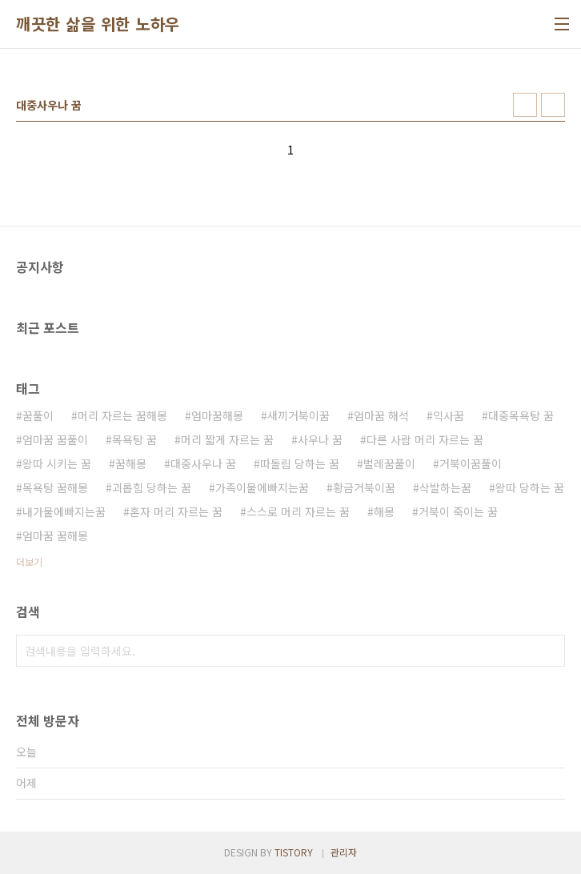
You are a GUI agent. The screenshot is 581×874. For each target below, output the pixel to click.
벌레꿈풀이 (389, 463)
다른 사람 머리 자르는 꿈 (425, 439)
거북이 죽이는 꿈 (458, 511)
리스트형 (553, 105)
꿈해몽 (130, 463)
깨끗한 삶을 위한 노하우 (98, 24)
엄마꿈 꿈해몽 (55, 535)
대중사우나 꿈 (203, 463)
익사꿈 (448, 415)
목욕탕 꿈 (134, 439)
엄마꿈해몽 (217, 415)
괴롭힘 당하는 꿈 (151, 487)
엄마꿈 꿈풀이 (55, 439)
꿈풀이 (38, 415)
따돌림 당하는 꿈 (299, 463)
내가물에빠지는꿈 (64, 511)
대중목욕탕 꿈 (521, 415)
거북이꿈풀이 (470, 463)
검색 (549, 650)
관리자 (344, 852)
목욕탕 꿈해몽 (55, 487)
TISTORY (293, 852)
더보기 (29, 561)
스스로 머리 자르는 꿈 (298, 511)
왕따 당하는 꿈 (529, 487)
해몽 (384, 511)
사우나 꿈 (320, 439)
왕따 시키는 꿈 (56, 463)
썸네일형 (525, 105)
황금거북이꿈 (364, 487)
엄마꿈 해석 (381, 415)
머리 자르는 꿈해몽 (122, 415)
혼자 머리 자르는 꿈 (176, 511)
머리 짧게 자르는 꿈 (227, 439)
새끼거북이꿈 (298, 415)
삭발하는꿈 (445, 487)
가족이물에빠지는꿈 (262, 487)
